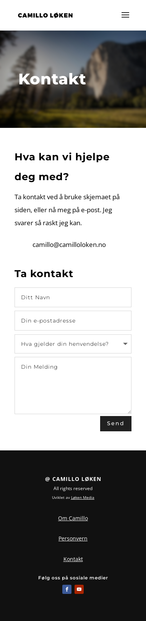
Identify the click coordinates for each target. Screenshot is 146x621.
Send (116, 423)
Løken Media (82, 497)
